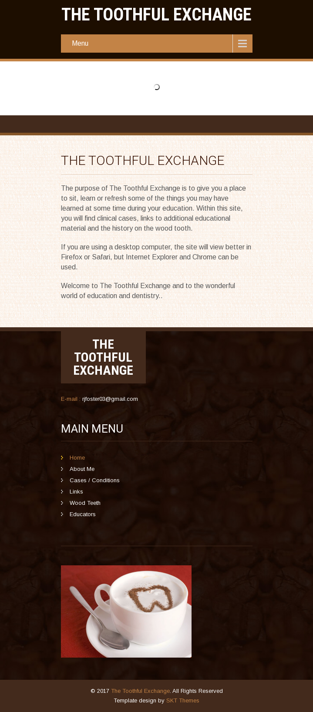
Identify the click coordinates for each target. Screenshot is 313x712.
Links (76, 491)
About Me (82, 469)
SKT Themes (182, 700)
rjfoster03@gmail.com (110, 399)
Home (77, 457)
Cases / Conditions (95, 480)
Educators (83, 514)
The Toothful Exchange (140, 691)
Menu (80, 43)
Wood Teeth (85, 503)
